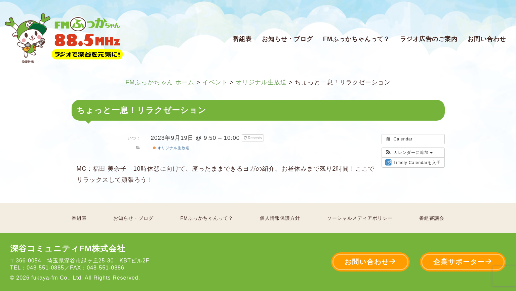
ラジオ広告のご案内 (429, 39)
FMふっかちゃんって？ (356, 39)
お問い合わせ (487, 39)
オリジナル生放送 (171, 148)
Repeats (253, 138)
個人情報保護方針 (280, 218)
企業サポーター (462, 261)
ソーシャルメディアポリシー (360, 218)
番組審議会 (431, 218)
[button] (409, 152)
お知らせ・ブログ (287, 39)
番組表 (242, 39)
